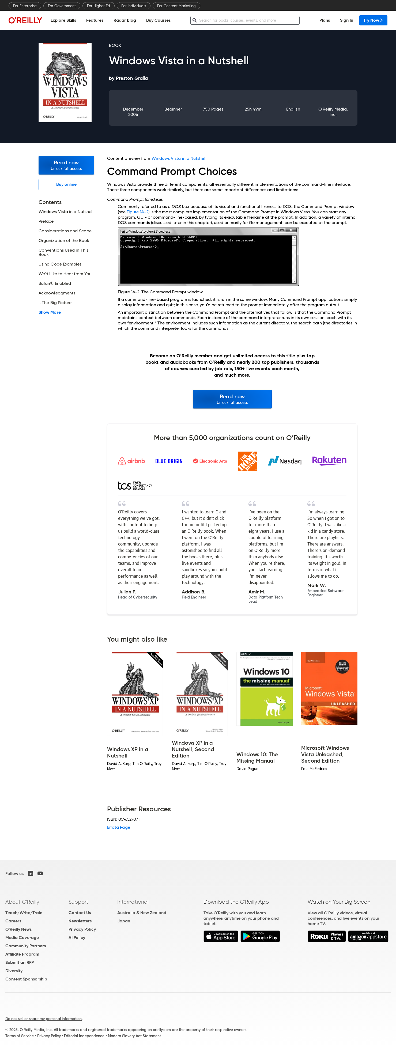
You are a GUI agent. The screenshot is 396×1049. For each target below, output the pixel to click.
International (133, 902)
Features (94, 20)
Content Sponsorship (26, 979)
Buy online (66, 184)
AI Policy (77, 937)
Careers (13, 921)
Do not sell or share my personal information (43, 1018)
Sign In (346, 20)
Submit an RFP (19, 962)
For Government (62, 5)
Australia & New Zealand (141, 912)
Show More (50, 312)
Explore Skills (63, 20)
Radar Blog (125, 20)
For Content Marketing (176, 5)
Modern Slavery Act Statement (134, 1035)
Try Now (373, 20)
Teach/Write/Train (23, 912)
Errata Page (118, 827)
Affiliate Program (22, 954)
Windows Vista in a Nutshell (179, 158)
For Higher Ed (98, 5)
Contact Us (80, 912)
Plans (324, 20)
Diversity (13, 971)
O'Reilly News (18, 929)
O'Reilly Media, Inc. (333, 112)
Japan (123, 921)
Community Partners (25, 946)
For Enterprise (25, 5)
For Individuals (133, 5)
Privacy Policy (82, 929)
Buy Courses (158, 20)
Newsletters (80, 921)
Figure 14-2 (137, 211)
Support (78, 902)
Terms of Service (19, 1035)
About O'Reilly (22, 902)
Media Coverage (22, 937)
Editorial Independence (84, 1035)
